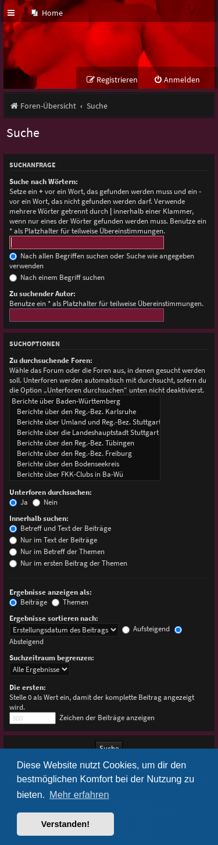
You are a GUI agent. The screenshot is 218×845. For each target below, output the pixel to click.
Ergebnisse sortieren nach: (53, 618)
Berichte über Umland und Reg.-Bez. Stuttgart (84, 422)
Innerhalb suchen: (39, 518)
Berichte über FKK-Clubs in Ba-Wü (84, 474)
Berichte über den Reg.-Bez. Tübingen (84, 443)
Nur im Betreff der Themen (57, 551)
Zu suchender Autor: (42, 294)
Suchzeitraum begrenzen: (51, 658)
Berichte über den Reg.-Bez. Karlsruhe (84, 412)
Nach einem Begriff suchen (57, 277)
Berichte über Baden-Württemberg (84, 401)
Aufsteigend (146, 629)
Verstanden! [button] (65, 824)
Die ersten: (27, 687)
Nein (45, 502)
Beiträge (28, 602)
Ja (18, 502)
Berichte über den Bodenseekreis (84, 464)
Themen (70, 602)
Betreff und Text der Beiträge (60, 528)
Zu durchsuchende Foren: (50, 360)
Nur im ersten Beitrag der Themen (68, 563)
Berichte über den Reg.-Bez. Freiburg (84, 453)
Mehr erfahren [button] (79, 794)
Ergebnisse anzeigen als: (50, 592)
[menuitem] (47, 13)
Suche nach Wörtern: (43, 181)
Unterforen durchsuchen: (50, 492)
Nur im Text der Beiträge (53, 540)
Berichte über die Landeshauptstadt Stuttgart (84, 432)
